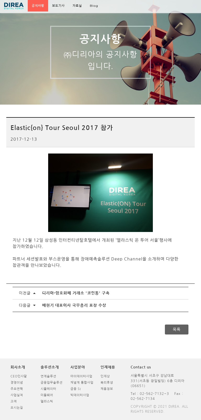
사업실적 (16, 395)
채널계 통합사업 (81, 382)
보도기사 (58, 6)
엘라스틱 (47, 401)
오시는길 (16, 407)
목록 (177, 329)
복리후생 (106, 382)
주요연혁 (16, 388)
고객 (13, 401)
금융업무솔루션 (52, 382)
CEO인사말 (18, 376)
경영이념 (16, 382)
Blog (94, 6)
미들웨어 (47, 395)
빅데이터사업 (79, 395)
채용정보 (106, 388)
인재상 (105, 376)
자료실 (77, 6)
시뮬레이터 (48, 388)
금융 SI (75, 388)
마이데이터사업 (81, 376)
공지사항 (38, 6)
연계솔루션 (48, 376)
